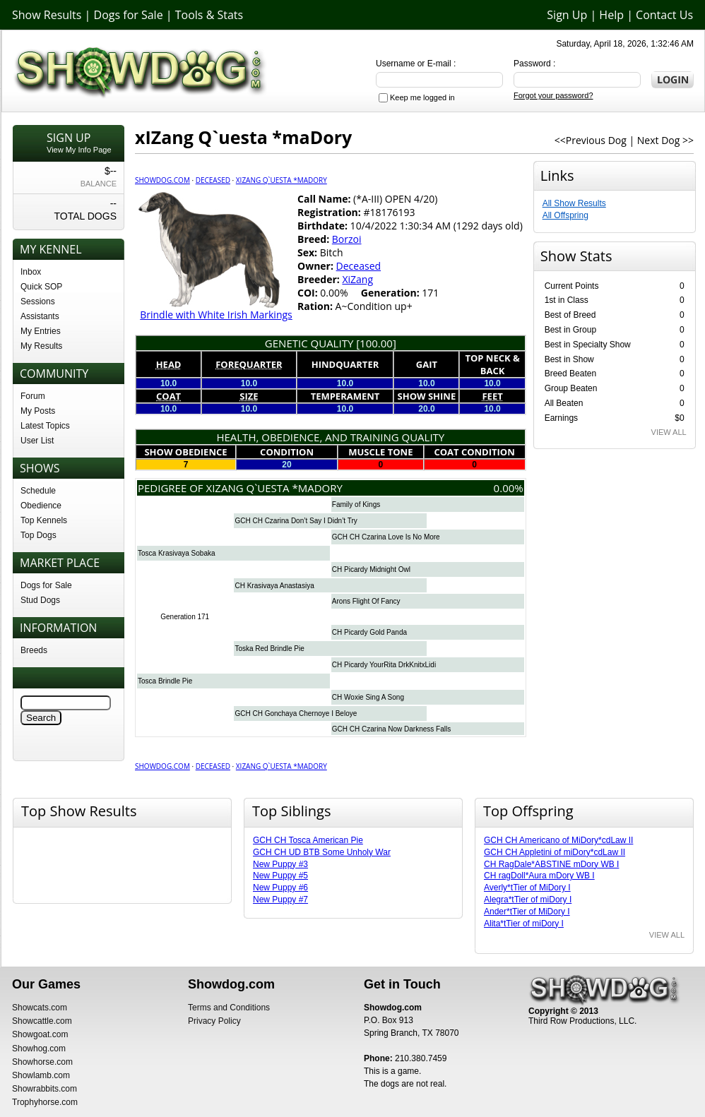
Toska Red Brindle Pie (269, 648)
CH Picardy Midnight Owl (371, 569)
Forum (32, 396)
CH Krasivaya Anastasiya (274, 586)
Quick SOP (41, 287)
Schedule (38, 491)
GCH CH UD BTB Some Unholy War (322, 852)
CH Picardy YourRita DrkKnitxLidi (384, 665)
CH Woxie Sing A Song (368, 697)
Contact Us (664, 15)
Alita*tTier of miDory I (524, 923)
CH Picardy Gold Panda (369, 632)
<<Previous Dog (591, 140)
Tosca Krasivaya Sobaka (176, 553)
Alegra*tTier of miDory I (527, 899)
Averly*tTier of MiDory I (527, 887)
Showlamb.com (41, 1075)
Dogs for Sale (128, 15)
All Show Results (574, 203)
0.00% (508, 488)
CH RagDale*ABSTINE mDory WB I (551, 864)
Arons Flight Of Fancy (366, 601)
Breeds (33, 650)
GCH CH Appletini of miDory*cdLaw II (554, 852)
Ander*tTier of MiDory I (527, 911)
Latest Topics (45, 426)
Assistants (39, 316)
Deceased (213, 180)
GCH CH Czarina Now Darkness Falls (391, 729)
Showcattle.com (42, 1021)
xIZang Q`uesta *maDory (281, 180)
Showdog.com (162, 180)
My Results (41, 346)
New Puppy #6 (280, 887)
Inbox (30, 272)
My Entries (40, 331)
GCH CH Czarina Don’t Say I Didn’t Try (296, 521)
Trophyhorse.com (45, 1102)
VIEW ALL (669, 432)
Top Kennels (43, 520)
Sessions (37, 301)
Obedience (40, 505)
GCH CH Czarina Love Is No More (386, 537)
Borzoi (347, 239)
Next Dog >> (665, 140)
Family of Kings (356, 504)
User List (37, 441)
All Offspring (565, 215)
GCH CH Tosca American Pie (308, 840)
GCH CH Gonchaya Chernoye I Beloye (296, 713)
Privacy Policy (214, 1021)
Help (611, 15)
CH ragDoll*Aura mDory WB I (539, 875)
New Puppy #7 (280, 899)
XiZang (357, 279)
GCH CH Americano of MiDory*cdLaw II (558, 840)
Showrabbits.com (44, 1089)
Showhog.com (39, 1048)
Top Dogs (38, 535)
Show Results (46, 15)
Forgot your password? (553, 95)
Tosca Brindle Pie (165, 681)
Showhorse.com (42, 1062)
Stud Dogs (40, 600)
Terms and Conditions (229, 1008)
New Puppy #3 (280, 864)
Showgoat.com (40, 1034)
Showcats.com (39, 1008)
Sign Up (567, 15)
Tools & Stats (209, 15)
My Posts (37, 411)
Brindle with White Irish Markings (216, 314)
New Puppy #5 (280, 875)
